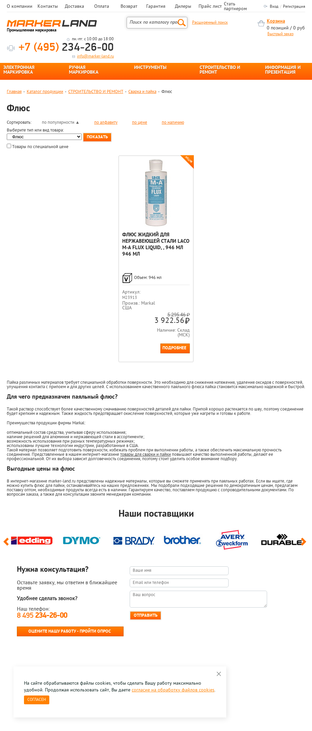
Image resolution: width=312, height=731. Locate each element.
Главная (14, 92)
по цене (139, 122)
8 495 (42, 616)
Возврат (129, 6)
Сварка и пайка (142, 92)
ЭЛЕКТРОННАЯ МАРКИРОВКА (18, 70)
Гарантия (155, 6)
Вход (274, 7)
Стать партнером (235, 6)
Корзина (276, 21)
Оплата (101, 6)
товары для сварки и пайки (145, 454)
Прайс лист (210, 6)
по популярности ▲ (61, 122)
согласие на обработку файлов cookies (173, 690)
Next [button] (305, 545)
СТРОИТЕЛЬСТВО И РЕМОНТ (220, 70)
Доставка (74, 6)
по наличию (173, 122)
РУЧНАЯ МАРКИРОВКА (83, 70)
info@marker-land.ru (95, 56)
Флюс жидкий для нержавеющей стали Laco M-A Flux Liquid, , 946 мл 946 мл (155, 245)
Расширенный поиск (210, 22)
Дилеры (183, 6)
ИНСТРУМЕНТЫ (150, 68)
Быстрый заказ (280, 34)
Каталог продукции (45, 92)
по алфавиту (106, 122)
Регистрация (294, 7)
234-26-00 (66, 48)
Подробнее (174, 348)
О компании (19, 6)
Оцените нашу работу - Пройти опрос (69, 631)
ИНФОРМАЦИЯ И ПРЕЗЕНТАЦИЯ (283, 70)
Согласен (36, 700)
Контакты (47, 6)
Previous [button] (7, 545)
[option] (31, 539)
